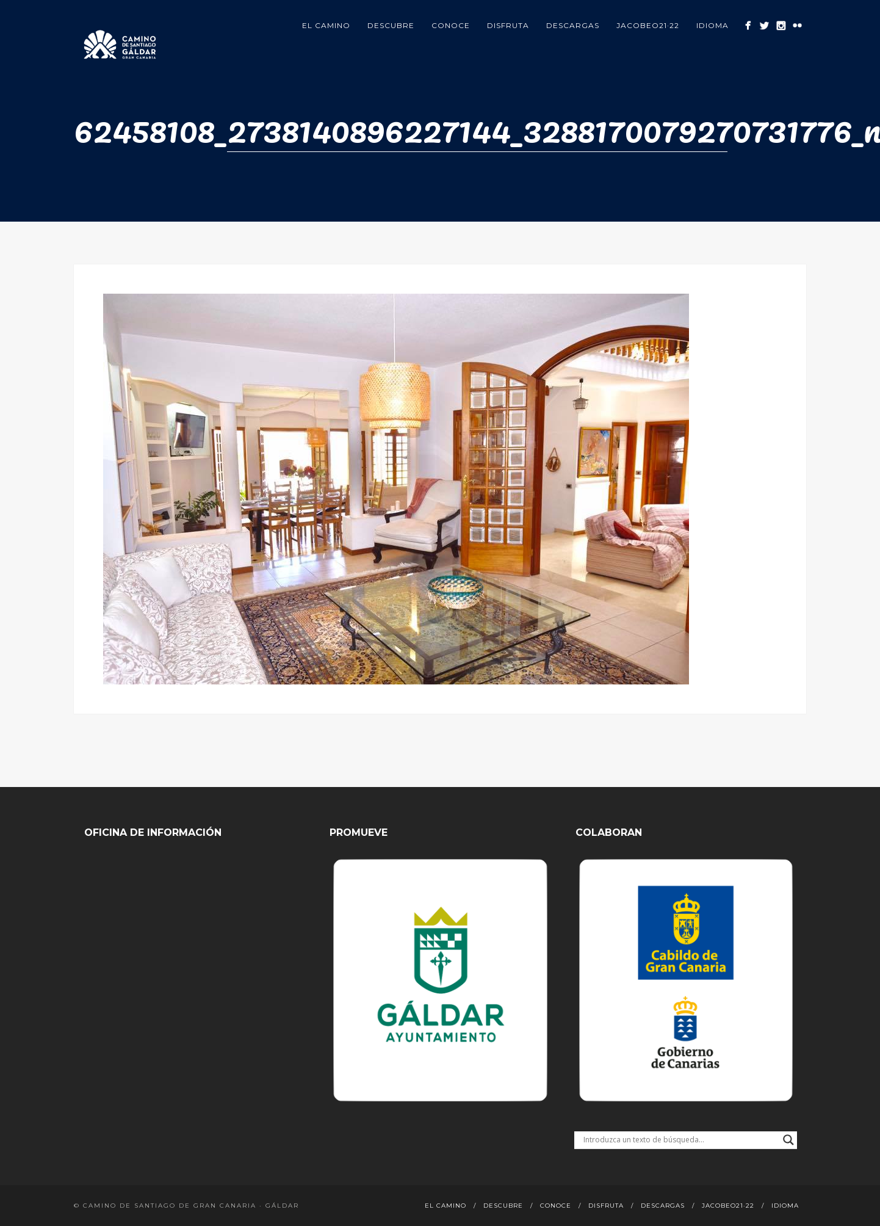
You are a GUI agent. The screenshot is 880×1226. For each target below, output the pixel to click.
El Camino (326, 25)
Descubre (390, 25)
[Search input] (680, 1139)
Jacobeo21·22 (647, 25)
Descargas (572, 25)
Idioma (712, 25)
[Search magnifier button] (788, 1139)
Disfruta (508, 25)
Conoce (450, 25)
